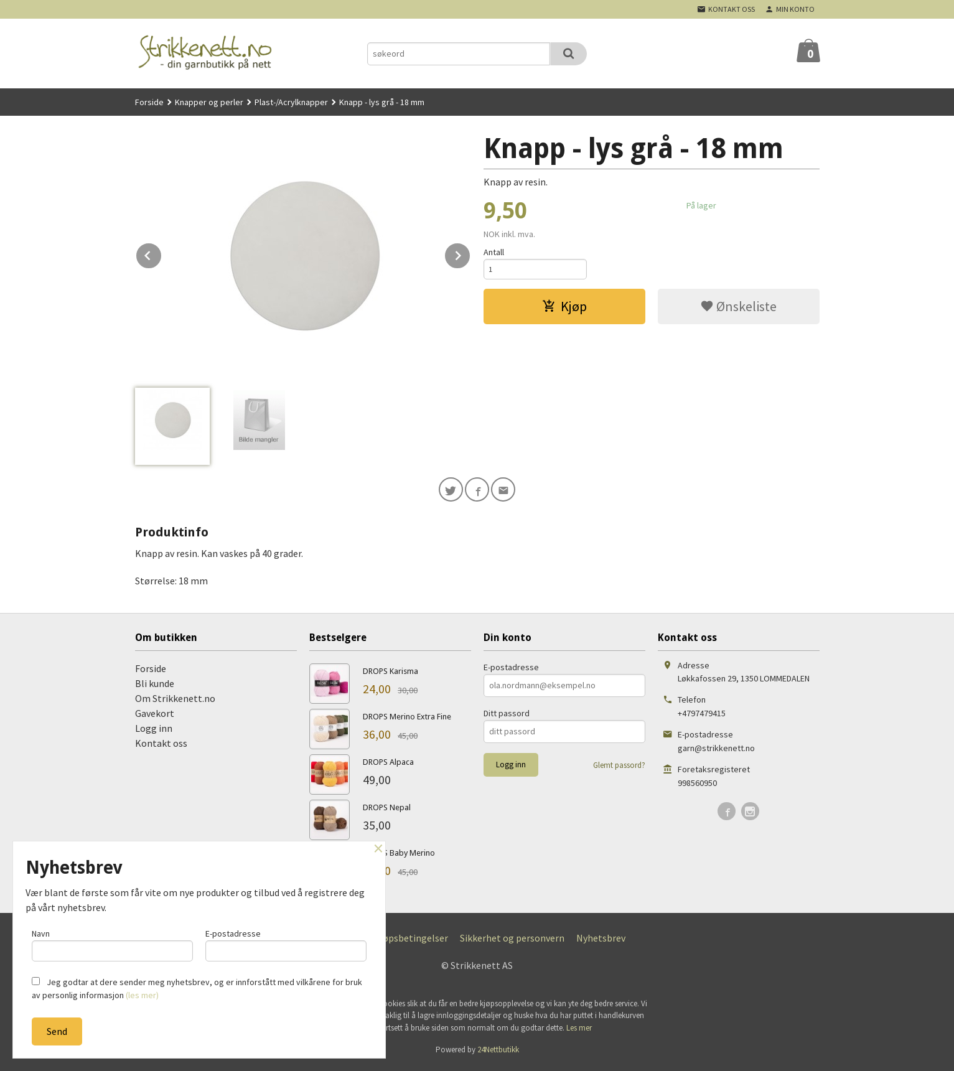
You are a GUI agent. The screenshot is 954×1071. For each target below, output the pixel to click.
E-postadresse (511, 669)
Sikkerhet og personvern (512, 940)
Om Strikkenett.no (175, 701)
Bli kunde (154, 686)
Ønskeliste (738, 309)
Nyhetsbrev (600, 940)
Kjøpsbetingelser (411, 940)
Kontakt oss (161, 745)
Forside (149, 102)
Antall (494, 252)
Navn (112, 942)
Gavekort (154, 715)
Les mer (579, 1030)
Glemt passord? (619, 767)
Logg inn (153, 730)
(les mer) (142, 995)
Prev (161, 253)
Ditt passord (507, 715)
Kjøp (564, 309)
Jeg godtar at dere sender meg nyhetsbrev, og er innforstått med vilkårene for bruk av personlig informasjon (197, 988)
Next (470, 253)
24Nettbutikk (498, 1052)
